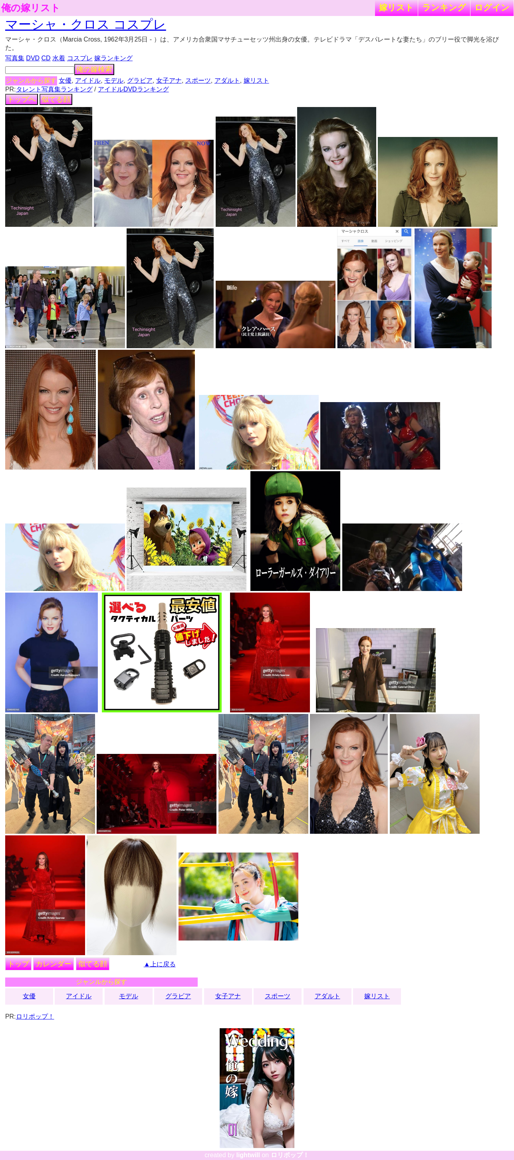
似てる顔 (56, 99)
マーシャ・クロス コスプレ (85, 24)
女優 (65, 80)
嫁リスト (396, 7)
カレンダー (53, 964)
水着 (58, 58)
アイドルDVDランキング (133, 89)
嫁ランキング (113, 58)
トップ (18, 964)
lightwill (248, 1155)
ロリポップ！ (35, 1016)
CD (46, 58)
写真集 (14, 58)
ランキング (444, 7)
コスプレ (80, 58)
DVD (33, 58)
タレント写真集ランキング (54, 89)
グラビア (140, 80)
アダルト (227, 80)
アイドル (88, 80)
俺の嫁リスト (30, 8)
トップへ (21, 99)
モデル (113, 80)
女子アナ (169, 80)
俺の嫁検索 (94, 69)
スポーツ (198, 80)
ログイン (492, 7)
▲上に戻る (160, 964)
